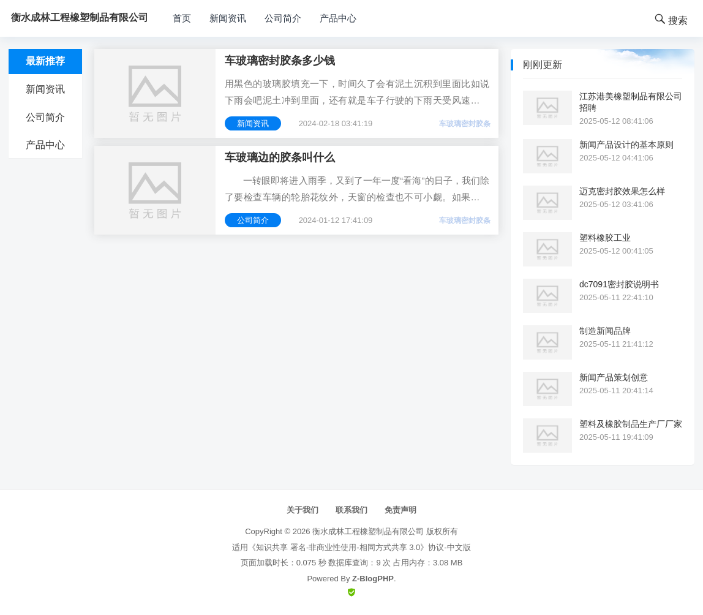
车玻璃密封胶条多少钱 (280, 61)
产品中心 (338, 18)
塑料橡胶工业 (605, 238)
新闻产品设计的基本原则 (626, 144)
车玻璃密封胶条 (465, 123)
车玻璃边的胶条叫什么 (280, 157)
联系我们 (351, 510)
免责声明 (400, 510)
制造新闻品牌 (605, 331)
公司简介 (283, 18)
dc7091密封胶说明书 (619, 284)
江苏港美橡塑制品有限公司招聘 (630, 101)
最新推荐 (45, 61)
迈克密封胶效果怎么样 (622, 191)
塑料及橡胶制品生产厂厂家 (630, 424)
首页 (182, 18)
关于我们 (302, 510)
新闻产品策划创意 (613, 377)
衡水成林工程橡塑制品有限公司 (368, 531)
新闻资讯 (227, 18)
